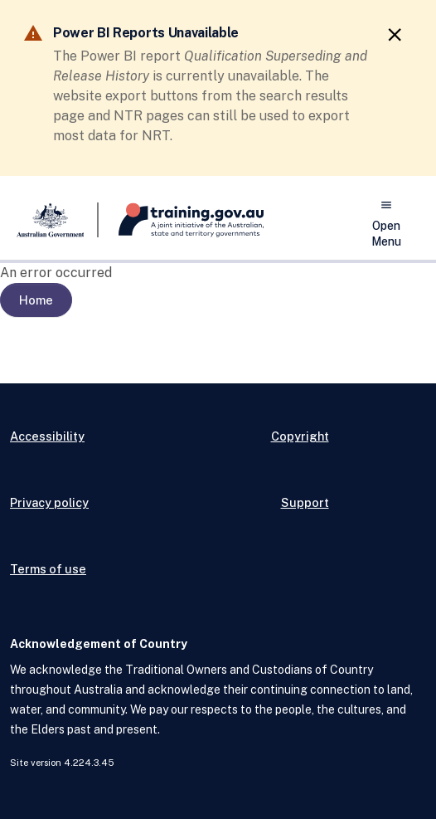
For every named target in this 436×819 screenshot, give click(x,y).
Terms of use (48, 569)
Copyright (300, 436)
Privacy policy (49, 502)
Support (305, 502)
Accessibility (47, 436)
